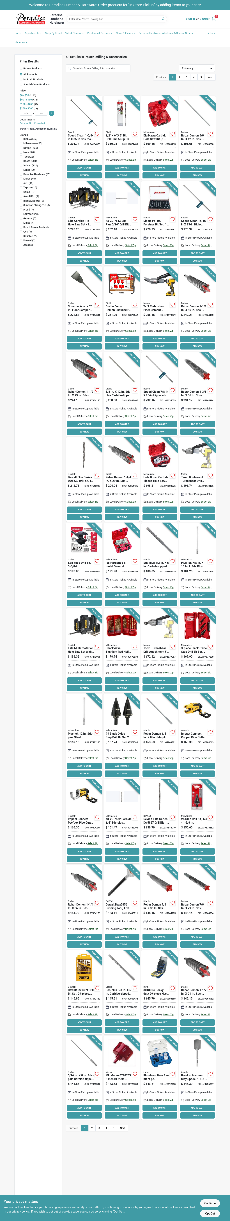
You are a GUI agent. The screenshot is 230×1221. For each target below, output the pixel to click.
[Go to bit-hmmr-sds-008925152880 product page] (122, 479)
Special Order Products (36, 84)
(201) (30, 161)
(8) (33, 200)
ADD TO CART (84, 168)
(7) (28, 209)
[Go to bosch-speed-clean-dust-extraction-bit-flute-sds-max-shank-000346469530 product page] (159, 394)
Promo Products (32, 68)
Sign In (190, 18)
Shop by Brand (53, 33)
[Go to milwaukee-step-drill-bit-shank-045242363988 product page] (122, 736)
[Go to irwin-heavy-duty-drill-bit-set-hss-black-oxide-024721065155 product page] (159, 992)
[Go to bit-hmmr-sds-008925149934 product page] (159, 736)
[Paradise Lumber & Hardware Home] (31, 19)
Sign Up (205, 18)
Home (18, 33)
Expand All (39, 123)
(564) (30, 139)
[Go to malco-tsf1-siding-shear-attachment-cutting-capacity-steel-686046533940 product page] (159, 308)
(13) (29, 192)
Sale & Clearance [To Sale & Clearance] (74, 33)
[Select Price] (51, 113)
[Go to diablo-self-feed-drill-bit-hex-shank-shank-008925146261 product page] (84, 565)
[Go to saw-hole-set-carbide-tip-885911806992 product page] (84, 223)
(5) (31, 213)
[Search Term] (116, 19)
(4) (28, 222)
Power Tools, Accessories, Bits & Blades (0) (44, 128)
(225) (29, 156)
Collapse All (25, 123)
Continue (210, 1203)
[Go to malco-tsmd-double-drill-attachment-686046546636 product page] (197, 479)
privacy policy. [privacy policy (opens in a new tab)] (21, 1211)
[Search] (163, 19)
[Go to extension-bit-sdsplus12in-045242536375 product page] (84, 736)
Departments (31, 33)
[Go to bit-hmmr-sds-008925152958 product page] (197, 308)
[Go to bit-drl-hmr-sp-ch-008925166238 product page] (122, 138)
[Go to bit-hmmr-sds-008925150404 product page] (84, 1078)
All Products (30, 74)
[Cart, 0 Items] (214, 19)
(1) (29, 240)
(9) (31, 196)
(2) (30, 236)
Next (210, 77)
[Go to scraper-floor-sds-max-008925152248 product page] (84, 308)
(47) (36, 174)
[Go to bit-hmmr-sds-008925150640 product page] (122, 394)
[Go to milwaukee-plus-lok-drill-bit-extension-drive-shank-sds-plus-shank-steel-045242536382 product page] (197, 565)
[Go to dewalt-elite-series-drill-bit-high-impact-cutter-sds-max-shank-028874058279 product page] (159, 821)
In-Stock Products (33, 79)
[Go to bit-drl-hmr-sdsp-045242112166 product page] (122, 821)
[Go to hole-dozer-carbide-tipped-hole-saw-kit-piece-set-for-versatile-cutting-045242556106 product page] (159, 479)
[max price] (41, 113)
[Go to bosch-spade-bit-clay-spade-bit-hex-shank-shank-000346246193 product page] (197, 1078)
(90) (29, 169)
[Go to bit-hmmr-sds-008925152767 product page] (197, 907)
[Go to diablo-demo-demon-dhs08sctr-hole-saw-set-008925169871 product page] (122, 308)
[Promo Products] (21, 68)
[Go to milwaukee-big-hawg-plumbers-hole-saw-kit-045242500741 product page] (159, 138)
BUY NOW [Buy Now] (84, 175)
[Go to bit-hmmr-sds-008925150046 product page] (197, 138)
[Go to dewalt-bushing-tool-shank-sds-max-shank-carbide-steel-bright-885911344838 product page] (122, 907)
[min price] (26, 113)
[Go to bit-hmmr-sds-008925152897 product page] (84, 907)
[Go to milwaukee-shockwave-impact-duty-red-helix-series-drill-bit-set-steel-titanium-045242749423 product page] (122, 650)
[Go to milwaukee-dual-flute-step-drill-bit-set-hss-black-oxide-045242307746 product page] (197, 650)
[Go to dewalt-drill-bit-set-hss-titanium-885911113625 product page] (84, 992)
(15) (30, 187)
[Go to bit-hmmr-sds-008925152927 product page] (197, 394)
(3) (27, 231)
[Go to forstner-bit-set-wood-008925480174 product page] (159, 223)
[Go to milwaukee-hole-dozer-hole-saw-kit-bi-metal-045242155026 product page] (122, 565)
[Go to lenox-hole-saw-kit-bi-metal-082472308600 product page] (159, 1078)
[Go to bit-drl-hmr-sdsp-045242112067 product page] (122, 223)
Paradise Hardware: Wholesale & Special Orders (166, 33)
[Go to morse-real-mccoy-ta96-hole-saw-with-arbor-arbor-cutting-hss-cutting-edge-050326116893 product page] (122, 1078)
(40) (29, 178)
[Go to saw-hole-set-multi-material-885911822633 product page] (84, 650)
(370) (29, 152)
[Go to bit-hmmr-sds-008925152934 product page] (197, 992)
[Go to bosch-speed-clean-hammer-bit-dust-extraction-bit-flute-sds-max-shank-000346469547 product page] (197, 223)
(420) (30, 147)
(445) (32, 143)
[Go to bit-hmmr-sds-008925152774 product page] (159, 907)
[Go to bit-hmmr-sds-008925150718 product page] (159, 565)
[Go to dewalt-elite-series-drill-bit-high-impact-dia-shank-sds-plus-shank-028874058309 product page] (84, 479)
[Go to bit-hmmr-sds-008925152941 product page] (84, 394)
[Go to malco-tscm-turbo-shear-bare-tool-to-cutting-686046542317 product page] (159, 650)
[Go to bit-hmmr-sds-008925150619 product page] (122, 992)
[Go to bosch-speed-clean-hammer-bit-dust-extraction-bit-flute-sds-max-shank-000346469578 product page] (84, 138)
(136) (30, 165)
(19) (28, 183)
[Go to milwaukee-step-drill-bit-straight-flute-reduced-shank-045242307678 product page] (197, 821)
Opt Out (210, 1213)
